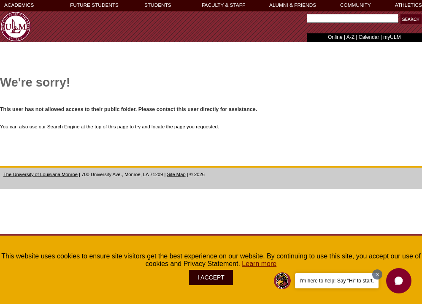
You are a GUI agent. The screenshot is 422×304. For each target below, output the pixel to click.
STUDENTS (157, 5)
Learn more (259, 263)
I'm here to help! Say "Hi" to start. (337, 281)
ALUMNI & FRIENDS (292, 5)
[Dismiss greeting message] (377, 274)
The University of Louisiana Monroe (40, 174)
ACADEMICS (19, 5)
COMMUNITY (355, 5)
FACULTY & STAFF (223, 5)
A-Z (350, 37)
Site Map (176, 174)
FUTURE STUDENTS (94, 5)
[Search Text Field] (352, 18)
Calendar (369, 37)
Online (335, 37)
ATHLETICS (408, 5)
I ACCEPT (211, 277)
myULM (391, 37)
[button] (411, 19)
